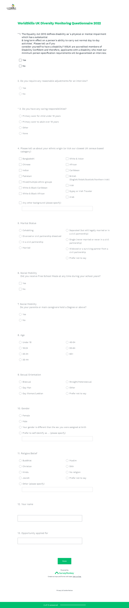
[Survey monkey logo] (65, 573)
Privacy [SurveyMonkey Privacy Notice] (59, 590)
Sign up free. (77, 577)
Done (64, 561)
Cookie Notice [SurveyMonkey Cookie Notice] (68, 590)
